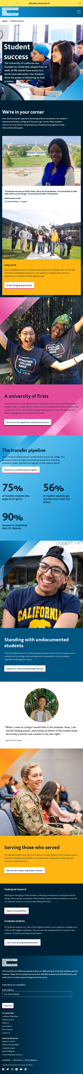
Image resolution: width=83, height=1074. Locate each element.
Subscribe (8, 1005)
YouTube (21, 1069)
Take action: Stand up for (39, 3)
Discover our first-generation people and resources (27, 422)
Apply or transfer (8, 1041)
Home (4, 21)
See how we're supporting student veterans (24, 870)
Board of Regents (8, 1051)
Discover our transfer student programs (20, 470)
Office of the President (10, 1045)
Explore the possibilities (16, 911)
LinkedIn (25, 1069)
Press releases (7, 1029)
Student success (8, 1020)
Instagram (12, 1069)
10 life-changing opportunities (19, 285)
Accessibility (6, 1060)
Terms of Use (18, 1060)
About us (5, 1023)
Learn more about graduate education (22, 942)
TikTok (16, 1069)
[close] (80, 3)
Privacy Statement (31, 1060)
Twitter (7, 1069)
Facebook (3, 1069)
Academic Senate (8, 1048)
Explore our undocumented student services (24, 669)
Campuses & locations (10, 1016)
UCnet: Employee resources (12, 1055)
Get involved (7, 1026)
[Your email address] (37, 994)
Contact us (6, 1033)
